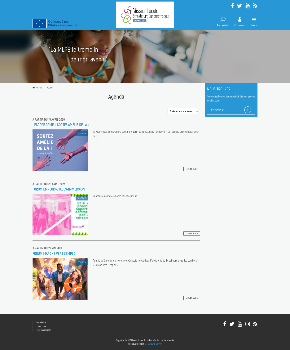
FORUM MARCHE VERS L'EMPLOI (54, 253)
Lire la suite (192, 169)
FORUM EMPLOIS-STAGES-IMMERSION (59, 189)
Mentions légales (44, 330)
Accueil (39, 87)
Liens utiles (41, 326)
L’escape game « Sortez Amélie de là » (61, 124)
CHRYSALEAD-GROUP (153, 343)
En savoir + (218, 110)
